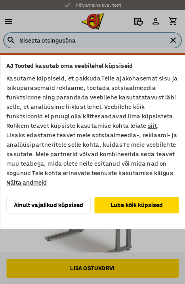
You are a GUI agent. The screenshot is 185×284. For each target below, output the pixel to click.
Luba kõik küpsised (137, 205)
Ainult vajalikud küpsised (48, 205)
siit (152, 125)
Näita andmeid (26, 182)
